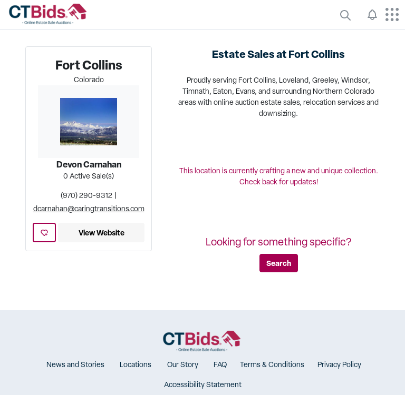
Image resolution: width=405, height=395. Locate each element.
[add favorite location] (44, 232)
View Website (101, 233)
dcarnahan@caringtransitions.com (88, 208)
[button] (74, 364)
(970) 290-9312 (86, 195)
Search (278, 263)
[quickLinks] (345, 15)
